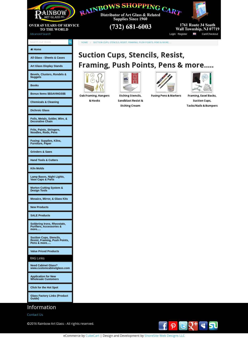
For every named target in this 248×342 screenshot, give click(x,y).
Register (182, 34)
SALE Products (40, 215)
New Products (39, 207)
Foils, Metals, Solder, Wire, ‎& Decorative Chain (48, 120)
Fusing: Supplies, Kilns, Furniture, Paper (45, 142)
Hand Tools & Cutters (44, 160)
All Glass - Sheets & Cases (47, 57)
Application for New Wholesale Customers (44, 278)
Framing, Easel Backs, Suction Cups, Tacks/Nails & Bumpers (202, 100)
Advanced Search (40, 34)
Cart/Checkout (210, 34)
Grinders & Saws (41, 151)
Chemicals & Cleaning (44, 102)
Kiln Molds (37, 168)
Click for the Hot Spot (44, 287)
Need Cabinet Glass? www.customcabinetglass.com (50, 267)
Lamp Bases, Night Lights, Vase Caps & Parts (47, 178)
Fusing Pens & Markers (166, 95)
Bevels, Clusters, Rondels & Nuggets (48, 76)
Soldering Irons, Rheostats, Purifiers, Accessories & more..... (48, 226)
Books (34, 85)
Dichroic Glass (39, 110)
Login (173, 34)
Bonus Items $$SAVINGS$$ (47, 93)
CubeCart (92, 335)
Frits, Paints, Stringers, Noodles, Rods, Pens (45, 131)
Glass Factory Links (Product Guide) (49, 297)
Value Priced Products (44, 251)
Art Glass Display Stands (46, 66)
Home (35, 49)
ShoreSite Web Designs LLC (165, 335)
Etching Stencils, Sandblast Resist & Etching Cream (130, 100)
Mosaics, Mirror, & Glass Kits (49, 198)
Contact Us (35, 315)
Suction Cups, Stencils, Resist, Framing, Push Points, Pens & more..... (49, 240)
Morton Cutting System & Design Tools (46, 189)
